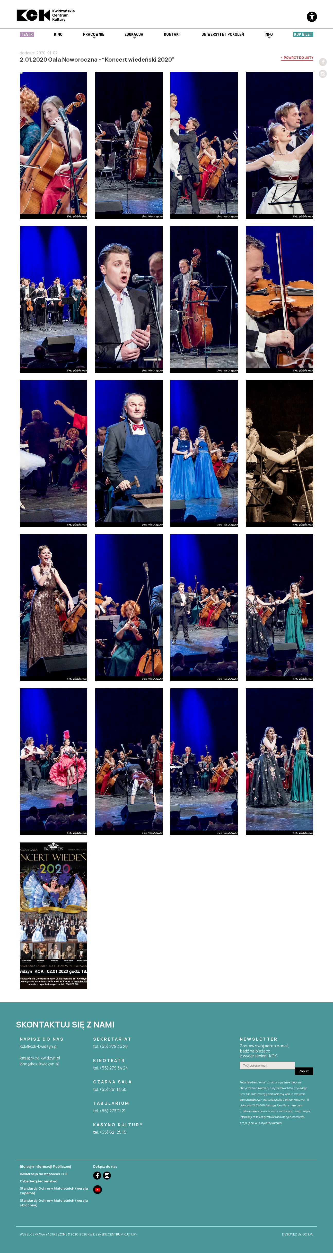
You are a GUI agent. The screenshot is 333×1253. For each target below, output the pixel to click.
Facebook (323, 62)
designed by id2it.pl (297, 1234)
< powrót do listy (297, 58)
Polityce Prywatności (270, 1123)
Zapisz (304, 1071)
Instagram (323, 74)
